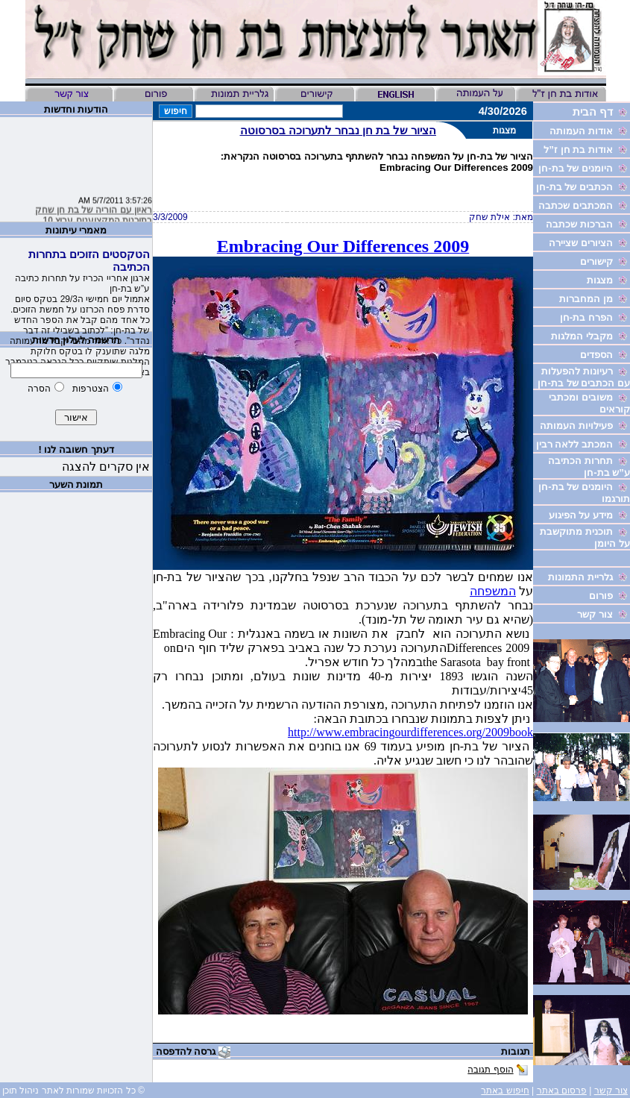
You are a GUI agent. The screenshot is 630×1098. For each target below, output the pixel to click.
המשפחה (493, 591)
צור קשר (611, 1090)
